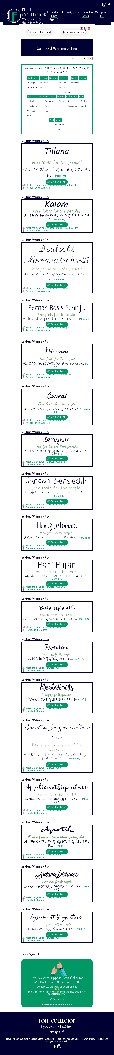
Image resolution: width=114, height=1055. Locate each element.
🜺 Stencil (82, 106)
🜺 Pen (29, 116)
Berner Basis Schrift (56, 307)
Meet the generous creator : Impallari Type (48, 420)
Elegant (63, 78)
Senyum (56, 439)
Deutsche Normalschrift (56, 254)
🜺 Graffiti (83, 101)
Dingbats (53, 78)
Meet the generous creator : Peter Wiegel (47, 288)
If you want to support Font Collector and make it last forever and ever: (57, 979)
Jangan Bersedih (56, 481)
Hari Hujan (57, 565)
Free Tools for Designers (68, 1039)
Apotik (56, 830)
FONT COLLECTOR (34, 12)
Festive (74, 78)
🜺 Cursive (63, 88)
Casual (44, 78)
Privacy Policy (88, 1039)
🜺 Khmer (45, 106)
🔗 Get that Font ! (56, 182)
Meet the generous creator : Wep (43, 627)
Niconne (56, 350)
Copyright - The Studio (57, 1041)
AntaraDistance (57, 874)
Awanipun (57, 647)
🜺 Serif (58, 129)
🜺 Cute (43, 88)
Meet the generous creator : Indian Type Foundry (52, 185)
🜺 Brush (30, 101)
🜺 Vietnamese (47, 116)
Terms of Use (102, 1039)
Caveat (56, 395)
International (49, 96)
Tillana (56, 151)
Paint (81, 96)
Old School (71, 96)
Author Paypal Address (38, 188)
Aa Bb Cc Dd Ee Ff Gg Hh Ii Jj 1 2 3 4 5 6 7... (50, 319)
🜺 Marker (31, 111)
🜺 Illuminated (64, 92)
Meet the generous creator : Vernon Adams (49, 375)
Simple (58, 119)
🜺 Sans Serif (60, 124)
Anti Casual (33, 78)
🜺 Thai (45, 111)
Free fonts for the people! (57, 162)
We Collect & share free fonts (32, 21)
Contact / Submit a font (31, 1039)
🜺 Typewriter (71, 106)
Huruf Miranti (56, 524)
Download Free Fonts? (54, 16)
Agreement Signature (56, 917)
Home (8, 1039)
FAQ (92, 12)
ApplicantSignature (57, 787)
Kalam (56, 204)
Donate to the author (37, 465)
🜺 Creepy (31, 83)
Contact (76, 12)
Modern (61, 96)
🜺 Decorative (48, 101)
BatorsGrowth (56, 606)
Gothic (83, 78)
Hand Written (34, 96)
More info (61, 176)
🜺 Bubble (75, 83)
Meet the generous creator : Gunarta (45, 462)
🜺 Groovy (70, 101)
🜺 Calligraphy (33, 106)
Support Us (102, 14)
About (65, 12)
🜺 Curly (62, 83)
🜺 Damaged (32, 88)
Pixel (51, 119)
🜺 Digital (60, 101)
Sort (89, 58)
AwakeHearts (56, 687)
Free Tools (85, 14)
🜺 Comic (44, 83)
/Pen (45, 141)
